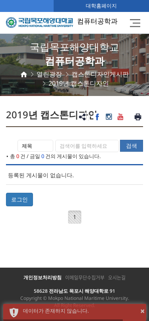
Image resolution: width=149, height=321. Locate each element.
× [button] (142, 310)
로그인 (19, 199)
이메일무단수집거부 (84, 277)
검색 (131, 145)
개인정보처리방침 (42, 277)
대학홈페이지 (101, 5)
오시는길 (117, 277)
